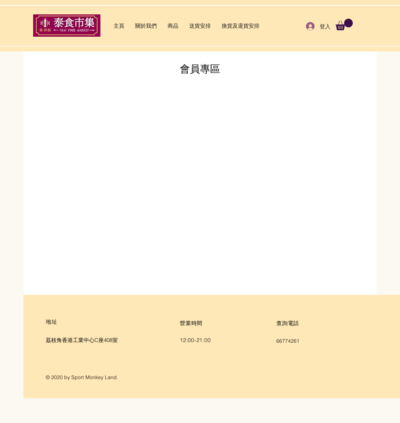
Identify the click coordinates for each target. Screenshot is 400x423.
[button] (344, 24)
